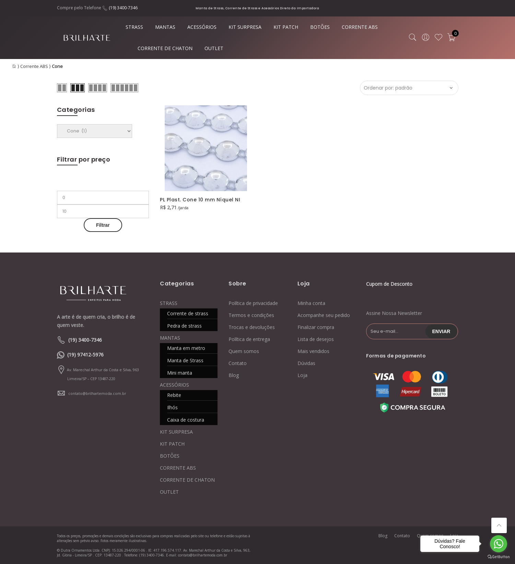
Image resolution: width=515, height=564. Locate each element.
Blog (234, 375)
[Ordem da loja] (409, 88)
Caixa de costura (185, 419)
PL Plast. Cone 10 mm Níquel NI (200, 199)
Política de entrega (249, 339)
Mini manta (179, 372)
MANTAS (165, 27)
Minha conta (311, 303)
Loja (302, 375)
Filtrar (103, 225)
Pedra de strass (184, 325)
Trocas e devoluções (252, 327)
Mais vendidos (313, 351)
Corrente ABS (34, 66)
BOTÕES (320, 27)
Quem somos (244, 351)
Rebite (174, 395)
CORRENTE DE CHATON (165, 48)
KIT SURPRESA (245, 27)
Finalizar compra (315, 327)
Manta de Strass (185, 360)
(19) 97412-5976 (85, 354)
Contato (238, 363)
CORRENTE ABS (360, 27)
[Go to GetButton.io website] (499, 557)
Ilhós (172, 407)
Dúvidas (306, 363)
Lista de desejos (315, 339)
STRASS (134, 27)
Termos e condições (251, 315)
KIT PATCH (285, 27)
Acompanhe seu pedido (323, 315)
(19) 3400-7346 (123, 8)
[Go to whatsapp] (498, 543)
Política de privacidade (253, 303)
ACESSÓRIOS (201, 27)
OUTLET (213, 48)
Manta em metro (186, 348)
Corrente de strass (187, 313)
